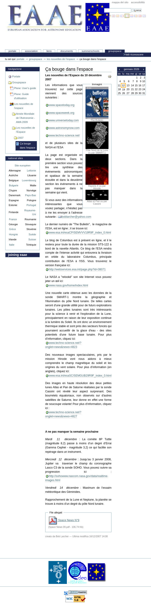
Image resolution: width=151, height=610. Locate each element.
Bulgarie (13, 185)
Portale (12, 51)
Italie (11, 244)
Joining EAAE (17, 255)
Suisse (32, 239)
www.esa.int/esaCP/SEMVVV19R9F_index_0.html (80, 232)
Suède (32, 234)
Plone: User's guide (25, 88)
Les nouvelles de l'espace (61, 59)
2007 (21, 137)
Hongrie (13, 234)
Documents (66, 51)
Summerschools (90, 51)
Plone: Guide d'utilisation (21, 96)
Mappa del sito (120, 2)
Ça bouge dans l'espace (27, 145)
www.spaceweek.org (61, 112)
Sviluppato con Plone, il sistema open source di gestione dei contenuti (77, 592)
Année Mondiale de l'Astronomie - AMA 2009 (25, 117)
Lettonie (31, 170)
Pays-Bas (30, 195)
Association (31, 51)
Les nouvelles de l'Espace (25, 129)
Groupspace (115, 51)
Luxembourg (29, 180)
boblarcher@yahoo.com (76, 216)
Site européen (22, 165)
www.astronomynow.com (64, 128)
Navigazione (15, 69)
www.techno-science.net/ (64, 135)
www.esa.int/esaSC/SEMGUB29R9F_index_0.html (80, 375)
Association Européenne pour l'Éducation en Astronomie (57, 32)
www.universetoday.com (64, 120)
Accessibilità (138, 2)
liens (49, 51)
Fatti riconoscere (134, 54)
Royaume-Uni (30, 212)
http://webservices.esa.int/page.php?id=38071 (77, 269)
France (13, 219)
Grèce (12, 229)
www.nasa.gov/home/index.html (68, 285)
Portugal (31, 205)
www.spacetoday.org (61, 105)
